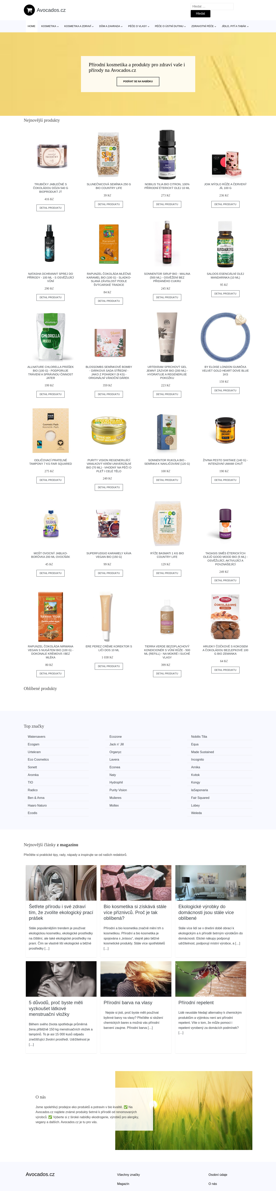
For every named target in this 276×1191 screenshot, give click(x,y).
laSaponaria (213, 773)
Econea (92, 759)
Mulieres (93, 781)
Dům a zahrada (109, 26)
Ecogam (210, 736)
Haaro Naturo (214, 781)
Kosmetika (48, 26)
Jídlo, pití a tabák (234, 26)
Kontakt (214, 1168)
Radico (92, 773)
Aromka (210, 759)
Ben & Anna (37, 781)
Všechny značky (128, 1150)
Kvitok (91, 766)
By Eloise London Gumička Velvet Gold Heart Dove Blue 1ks (225, 370)
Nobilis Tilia (154, 736)
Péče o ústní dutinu (169, 26)
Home (31, 26)
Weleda (210, 788)
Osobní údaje (218, 1150)
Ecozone (93, 736)
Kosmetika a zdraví (77, 26)
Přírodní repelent (196, 978)
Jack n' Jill (36, 744)
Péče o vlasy (137, 26)
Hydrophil (211, 766)
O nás (213, 1159)
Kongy (33, 773)
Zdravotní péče (202, 26)
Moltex (33, 788)
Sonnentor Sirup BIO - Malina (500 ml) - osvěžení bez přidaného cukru (167, 277)
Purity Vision (155, 773)
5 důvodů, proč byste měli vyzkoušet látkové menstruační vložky (56, 983)
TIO (148, 766)
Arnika (150, 759)
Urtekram (152, 744)
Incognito (211, 751)
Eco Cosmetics (97, 751)
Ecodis (150, 788)
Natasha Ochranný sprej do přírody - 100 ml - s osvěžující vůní (50, 277)
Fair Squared (155, 781)
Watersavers (37, 736)
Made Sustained (40, 751)
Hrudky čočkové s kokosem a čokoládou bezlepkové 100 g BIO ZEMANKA (225, 650)
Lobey (91, 788)
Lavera (151, 751)
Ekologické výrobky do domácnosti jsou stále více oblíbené (206, 887)
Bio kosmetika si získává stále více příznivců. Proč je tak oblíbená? (135, 887)
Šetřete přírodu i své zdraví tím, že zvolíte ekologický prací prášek (61, 887)
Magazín (123, 1159)
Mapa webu (125, 1168)
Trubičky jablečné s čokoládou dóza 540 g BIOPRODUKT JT (50, 188)
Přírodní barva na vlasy (128, 978)
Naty (32, 766)
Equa (91, 744)
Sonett (33, 759)
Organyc (211, 744)
